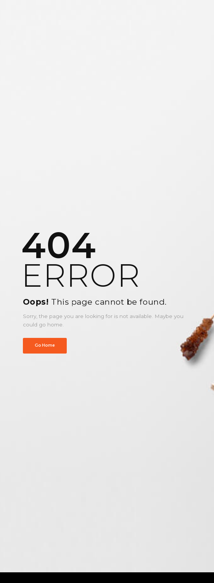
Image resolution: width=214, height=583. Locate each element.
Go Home (45, 345)
